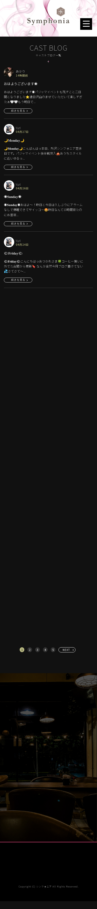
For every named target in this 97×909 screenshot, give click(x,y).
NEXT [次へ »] (66, 650)
